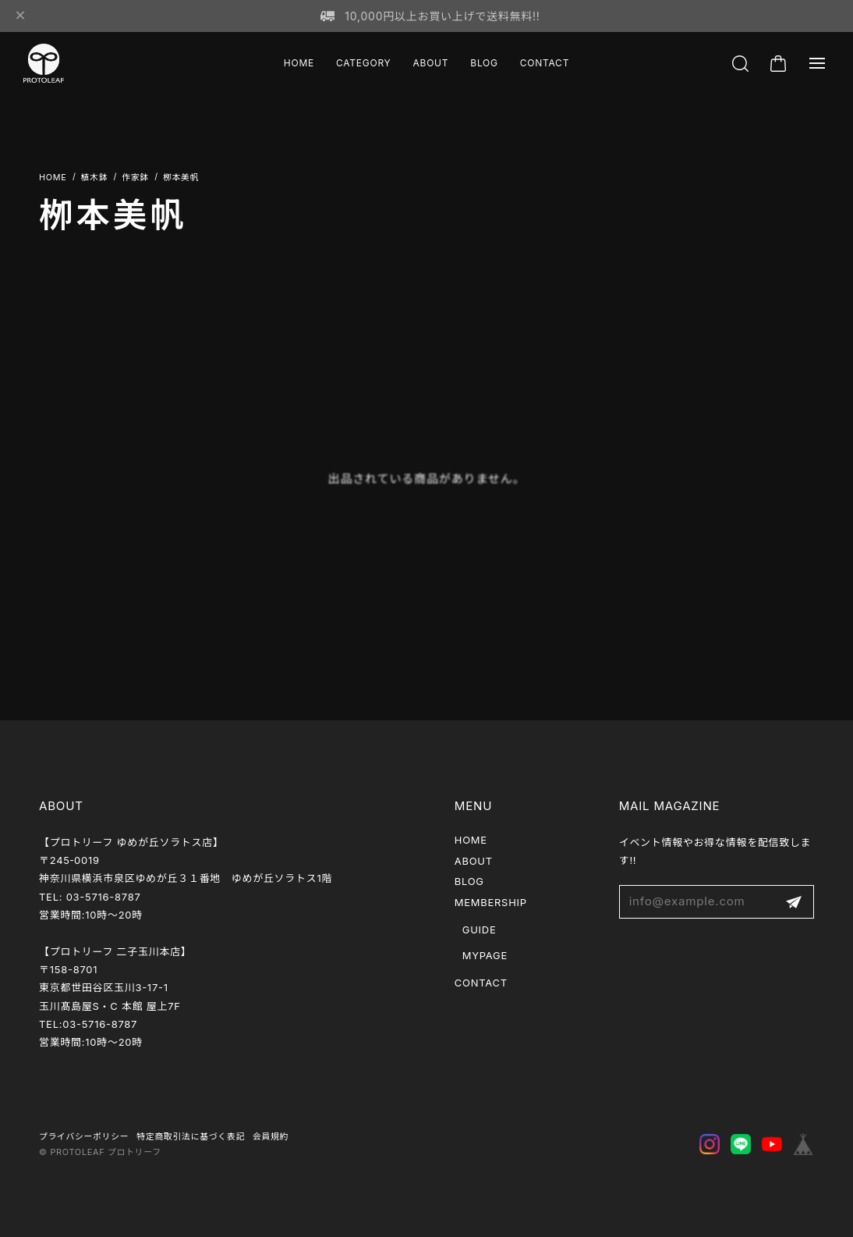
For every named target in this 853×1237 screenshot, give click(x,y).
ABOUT (431, 63)
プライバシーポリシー (84, 1137)
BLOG (483, 63)
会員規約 (270, 1137)
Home (53, 177)
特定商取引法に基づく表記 (190, 1137)
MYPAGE (485, 955)
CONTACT (544, 63)
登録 (793, 902)
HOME (299, 63)
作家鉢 (135, 177)
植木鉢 (94, 177)
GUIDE (479, 929)
